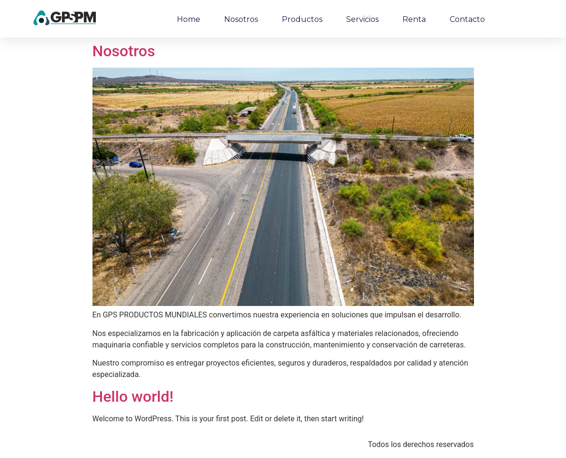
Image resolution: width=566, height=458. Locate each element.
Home (188, 19)
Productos (302, 19)
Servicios (362, 19)
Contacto (467, 19)
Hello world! (133, 396)
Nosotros (241, 19)
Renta (414, 19)
